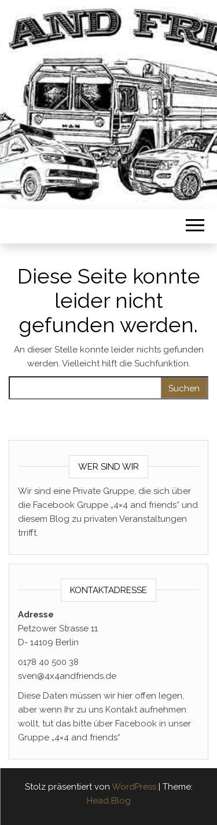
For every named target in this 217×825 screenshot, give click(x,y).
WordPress (134, 787)
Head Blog (109, 800)
